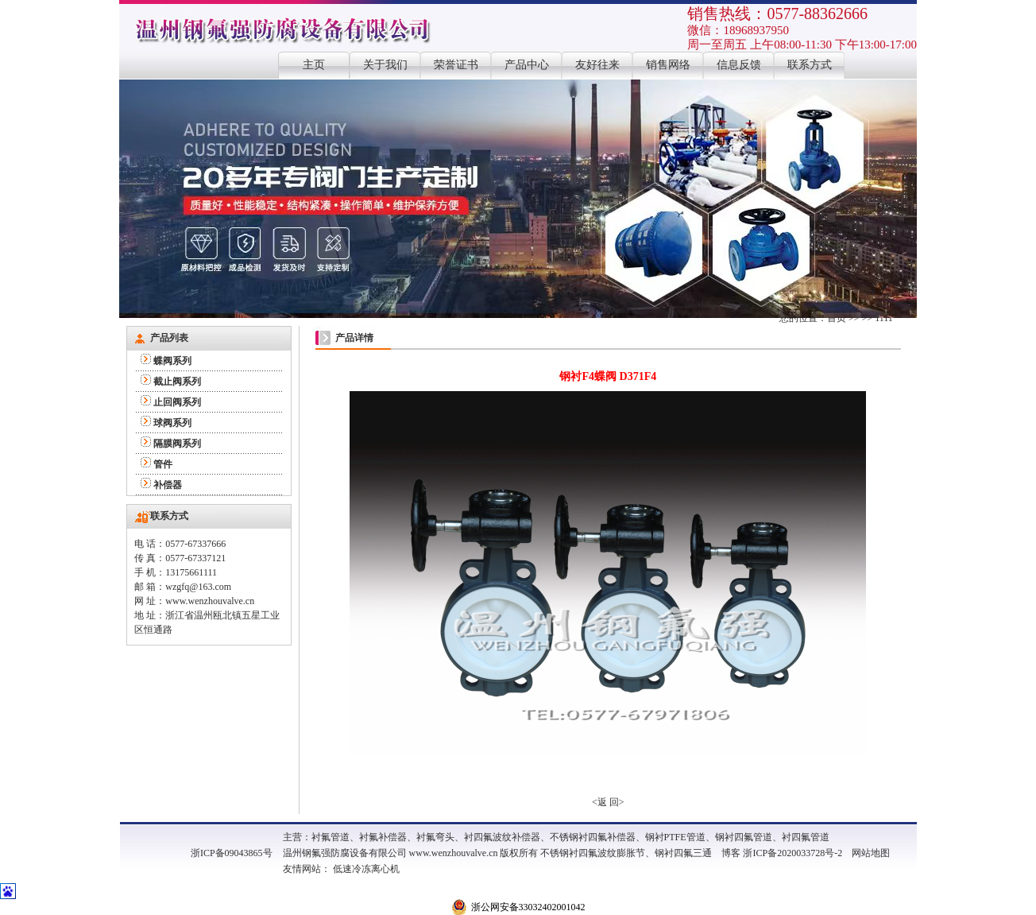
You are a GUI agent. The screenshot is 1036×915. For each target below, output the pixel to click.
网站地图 (871, 853)
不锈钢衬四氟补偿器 (593, 837)
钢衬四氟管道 (743, 837)
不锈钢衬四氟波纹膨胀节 (592, 853)
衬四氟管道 (805, 837)
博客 (730, 853)
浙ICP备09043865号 (232, 853)
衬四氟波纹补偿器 (502, 837)
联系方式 (809, 65)
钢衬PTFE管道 (675, 837)
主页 (314, 65)
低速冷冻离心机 (366, 868)
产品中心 (526, 65)
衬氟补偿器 (383, 837)
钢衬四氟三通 (683, 853)
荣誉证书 (456, 65)
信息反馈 (739, 65)
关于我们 (385, 65)
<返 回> (608, 802)
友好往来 (597, 65)
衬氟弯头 (435, 837)
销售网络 (668, 65)
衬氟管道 (330, 837)
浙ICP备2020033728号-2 (792, 853)
